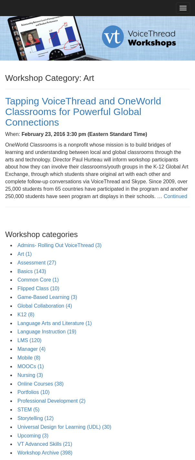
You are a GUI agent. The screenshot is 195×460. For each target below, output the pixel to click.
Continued (175, 196)
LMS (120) (29, 340)
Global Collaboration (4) (44, 306)
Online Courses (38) (40, 384)
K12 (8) (25, 314)
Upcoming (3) (32, 435)
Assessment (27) (36, 262)
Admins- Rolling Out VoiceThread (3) (59, 245)
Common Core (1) (38, 280)
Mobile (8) (28, 357)
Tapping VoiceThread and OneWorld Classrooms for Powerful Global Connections (83, 112)
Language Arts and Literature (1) (54, 323)
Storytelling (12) (35, 418)
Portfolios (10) (33, 392)
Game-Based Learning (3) (47, 297)
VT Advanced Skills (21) (44, 444)
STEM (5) (28, 409)
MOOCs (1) (30, 366)
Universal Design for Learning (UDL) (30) (64, 427)
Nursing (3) (30, 375)
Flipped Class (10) (38, 288)
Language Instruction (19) (46, 331)
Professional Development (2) (51, 401)
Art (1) (24, 254)
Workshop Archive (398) (44, 452)
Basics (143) (31, 271)
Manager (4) (31, 349)
